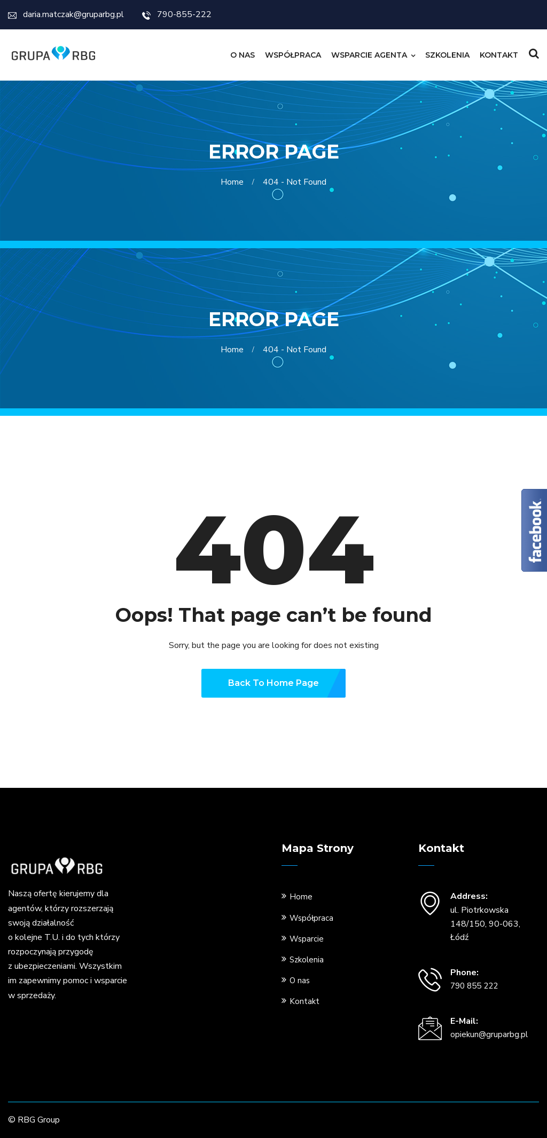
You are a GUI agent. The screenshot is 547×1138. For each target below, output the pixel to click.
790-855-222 (177, 14)
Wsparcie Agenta (369, 55)
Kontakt (499, 55)
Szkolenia (447, 55)
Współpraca (293, 55)
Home (234, 182)
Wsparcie (307, 939)
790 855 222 (474, 986)
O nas (242, 55)
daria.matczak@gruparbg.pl (66, 14)
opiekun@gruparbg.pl (489, 1034)
